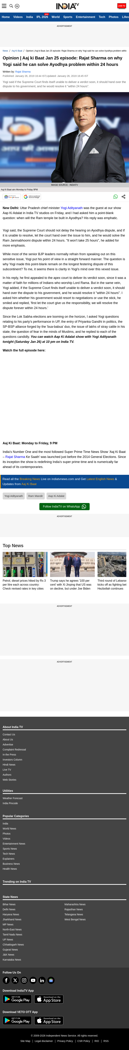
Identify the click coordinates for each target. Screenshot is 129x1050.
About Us (8, 739)
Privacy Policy (65, 1041)
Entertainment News (14, 843)
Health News (10, 868)
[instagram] (24, 980)
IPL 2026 (42, 16)
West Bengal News (75, 919)
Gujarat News (10, 949)
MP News (8, 924)
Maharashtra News (75, 904)
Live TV (7, 769)
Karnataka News (12, 959)
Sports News (10, 848)
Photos (113, 16)
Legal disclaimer (44, 1041)
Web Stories (9, 779)
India (29, 16)
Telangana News (74, 914)
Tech (102, 16)
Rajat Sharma (23, 71)
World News (9, 828)
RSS (106, 1041)
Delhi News (9, 909)
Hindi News (9, 764)
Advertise (8, 744)
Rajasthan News (74, 909)
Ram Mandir (35, 495)
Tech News (9, 853)
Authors (7, 774)
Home (6, 16)
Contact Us (9, 734)
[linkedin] (42, 980)
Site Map (25, 1041)
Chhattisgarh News (13, 944)
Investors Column (12, 759)
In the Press (9, 754)
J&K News (8, 954)
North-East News (12, 929)
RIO (96, 1041)
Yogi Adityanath (72, 208)
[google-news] (51, 980)
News (5, 51)
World (56, 16)
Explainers (8, 858)
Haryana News (11, 914)
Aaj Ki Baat (17, 51)
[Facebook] (6, 980)
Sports (67, 16)
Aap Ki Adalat (56, 495)
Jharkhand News (12, 919)
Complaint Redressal (14, 749)
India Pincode (10, 803)
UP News (8, 939)
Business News (11, 863)
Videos (18, 16)
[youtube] (33, 980)
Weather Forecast (13, 798)
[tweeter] (15, 980)
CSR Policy (83, 1041)
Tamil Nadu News (12, 934)
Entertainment (85, 16)
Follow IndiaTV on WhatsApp (64, 506)
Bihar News (9, 904)
